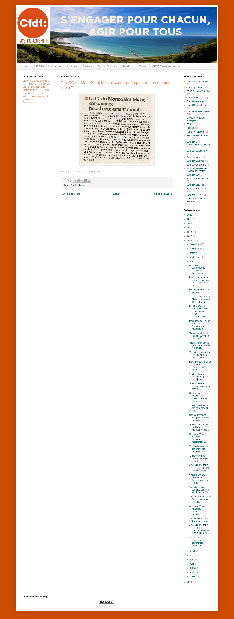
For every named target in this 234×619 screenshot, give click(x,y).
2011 (190, 582)
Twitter (143, 66)
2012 (190, 240)
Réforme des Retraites (197, 135)
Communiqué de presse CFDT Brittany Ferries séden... (198, 397)
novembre (195, 248)
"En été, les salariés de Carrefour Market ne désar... (199, 427)
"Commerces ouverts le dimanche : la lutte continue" (199, 355)
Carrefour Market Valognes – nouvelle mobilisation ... (197, 438)
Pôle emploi (192, 128)
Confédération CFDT (196, 97)
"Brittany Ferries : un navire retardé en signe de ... (199, 408)
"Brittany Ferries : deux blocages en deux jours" (199, 377)
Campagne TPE (194, 87)
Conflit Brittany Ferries (197, 105)
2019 (190, 219)
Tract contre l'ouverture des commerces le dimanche (197, 541)
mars (192, 568)
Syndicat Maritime (195, 161)
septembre (195, 257)
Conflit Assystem (194, 101)
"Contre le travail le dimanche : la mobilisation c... (198, 449)
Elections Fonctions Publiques (195, 119)
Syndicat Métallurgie (196, 165)
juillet (192, 551)
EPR (188, 124)
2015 (190, 227)
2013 (190, 236)
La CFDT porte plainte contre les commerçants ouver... (200, 366)
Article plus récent (71, 194)
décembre (195, 244)
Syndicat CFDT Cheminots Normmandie (198, 143)
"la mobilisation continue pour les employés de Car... (199, 490)
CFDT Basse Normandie (166, 66)
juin (192, 555)
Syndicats (71, 66)
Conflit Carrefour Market (198, 111)
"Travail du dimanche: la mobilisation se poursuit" (199, 336)
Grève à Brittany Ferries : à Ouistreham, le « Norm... (198, 479)
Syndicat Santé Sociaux (198, 178)
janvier (193, 576)
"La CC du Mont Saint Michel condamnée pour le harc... (199, 299)
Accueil (24, 66)
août (192, 261)
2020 (190, 215)
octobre (194, 253)
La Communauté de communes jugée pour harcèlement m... (199, 281)
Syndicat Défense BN (196, 151)
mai (192, 559)
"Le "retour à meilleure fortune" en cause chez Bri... (200, 499)
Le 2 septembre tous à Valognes (200, 290)
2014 (190, 232)
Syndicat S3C (193, 175)
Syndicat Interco (78, 185)
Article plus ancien (163, 194)
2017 (190, 223)
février (193, 572)
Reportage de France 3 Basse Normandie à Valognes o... (199, 325)
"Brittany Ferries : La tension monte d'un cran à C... (199, 386)
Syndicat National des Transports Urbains (197, 169)
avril (192, 564)
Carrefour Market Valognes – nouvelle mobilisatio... (197, 510)
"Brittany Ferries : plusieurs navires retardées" (198, 458)
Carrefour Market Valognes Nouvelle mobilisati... (199, 418)
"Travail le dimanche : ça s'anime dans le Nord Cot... (199, 345)
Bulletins (87, 66)
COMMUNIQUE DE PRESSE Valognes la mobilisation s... (199, 468)
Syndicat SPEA (193, 195)
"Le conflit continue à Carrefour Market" (199, 519)
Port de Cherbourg (195, 132)
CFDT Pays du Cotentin (47, 66)
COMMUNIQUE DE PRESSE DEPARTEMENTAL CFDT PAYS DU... (200, 529)
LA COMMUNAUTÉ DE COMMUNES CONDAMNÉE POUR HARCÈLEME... (199, 311)
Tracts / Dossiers (107, 66)
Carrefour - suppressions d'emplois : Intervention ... (197, 269)
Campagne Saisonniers (197, 81)
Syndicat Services (195, 185)
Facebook (128, 66)
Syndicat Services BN (196, 188)
